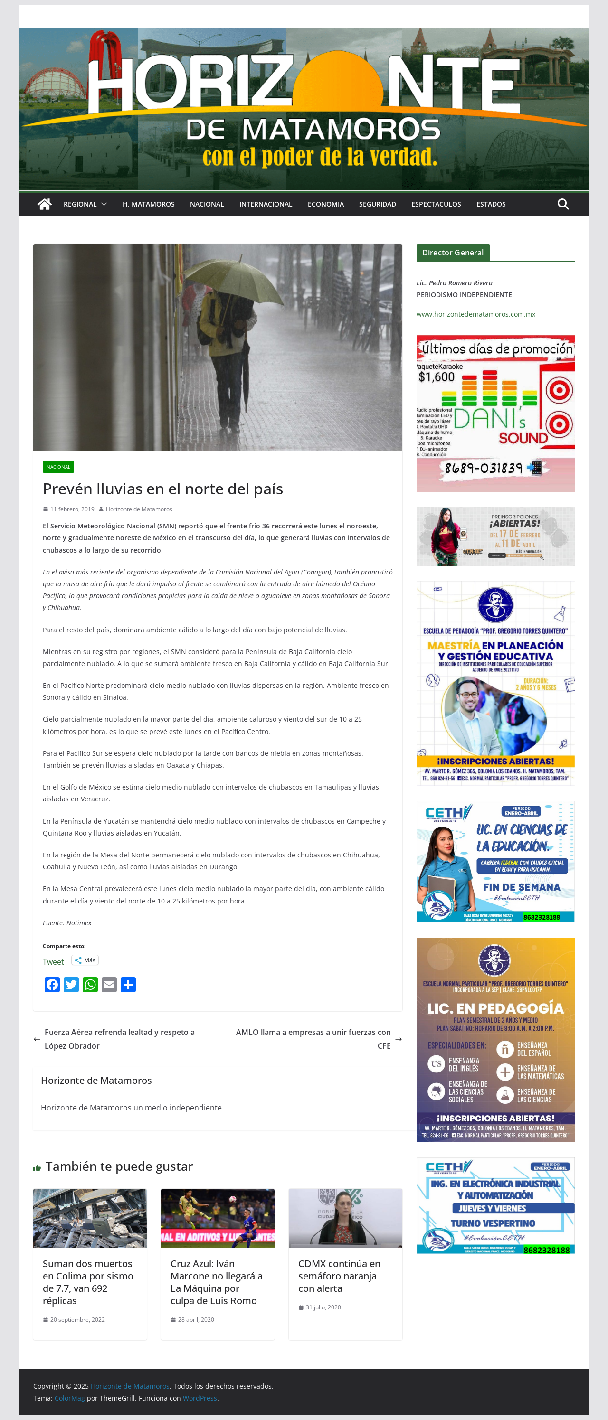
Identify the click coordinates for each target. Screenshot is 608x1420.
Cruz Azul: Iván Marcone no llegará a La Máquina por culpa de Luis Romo (217, 1282)
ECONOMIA (326, 203)
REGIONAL (80, 203)
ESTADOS (491, 203)
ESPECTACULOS (436, 203)
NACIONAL (207, 203)
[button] (102, 204)
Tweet (53, 960)
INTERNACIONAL (266, 203)
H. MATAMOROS (149, 203)
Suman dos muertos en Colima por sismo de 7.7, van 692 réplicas (88, 1282)
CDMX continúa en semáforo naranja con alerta (339, 1276)
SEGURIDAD (377, 203)
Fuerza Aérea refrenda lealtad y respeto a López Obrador (114, 1039)
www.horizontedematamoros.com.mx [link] (476, 314)
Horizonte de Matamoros (139, 509)
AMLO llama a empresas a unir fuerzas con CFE (319, 1039)
